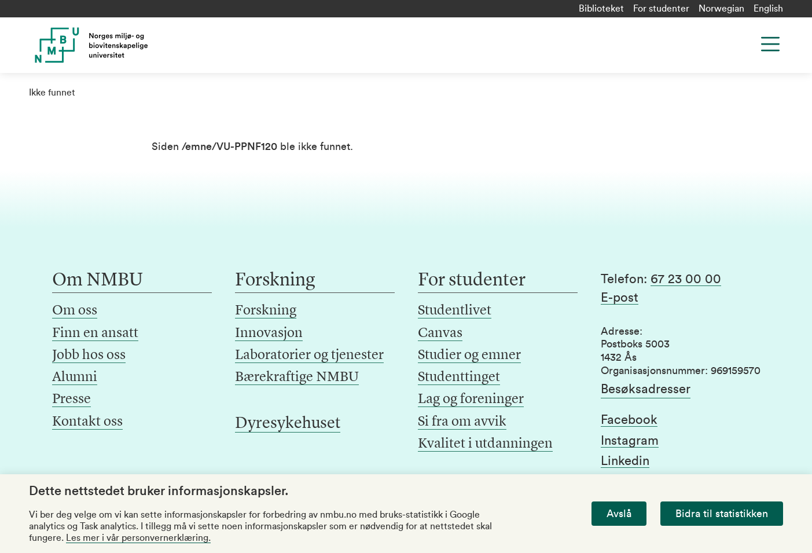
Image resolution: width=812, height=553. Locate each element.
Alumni (74, 377)
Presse (71, 399)
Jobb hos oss (89, 355)
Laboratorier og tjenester (309, 355)
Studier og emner (469, 355)
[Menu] (770, 44)
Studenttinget (459, 377)
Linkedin (625, 461)
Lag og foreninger (471, 399)
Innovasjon (269, 333)
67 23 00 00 (686, 279)
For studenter (661, 8)
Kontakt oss (87, 422)
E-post (619, 297)
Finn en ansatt (95, 333)
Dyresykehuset (287, 424)
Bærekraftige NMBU (297, 377)
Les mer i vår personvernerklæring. (138, 538)
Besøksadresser (645, 389)
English (768, 8)
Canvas (440, 333)
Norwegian (721, 8)
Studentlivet (454, 311)
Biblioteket (601, 8)
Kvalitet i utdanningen (485, 444)
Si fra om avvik (462, 422)
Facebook (629, 419)
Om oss (74, 311)
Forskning (265, 311)
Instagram (630, 440)
